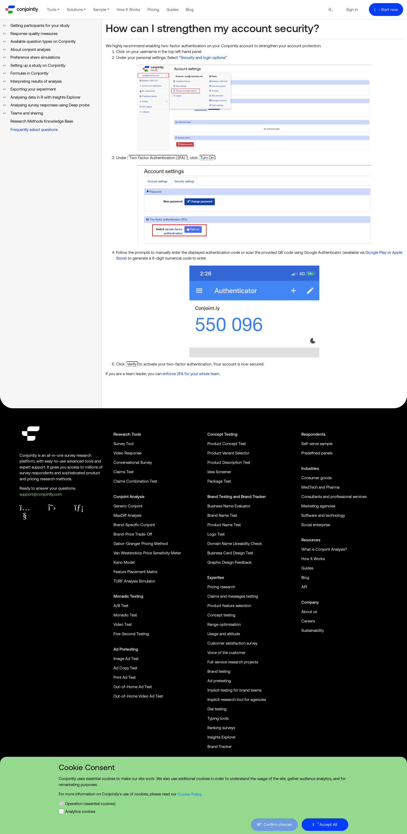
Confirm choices (273, 824)
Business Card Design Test (230, 553)
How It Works (128, 9)
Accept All (325, 824)
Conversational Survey (132, 462)
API (304, 587)
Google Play (376, 252)
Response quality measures (33, 33)
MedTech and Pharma (320, 487)
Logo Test (216, 534)
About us (309, 611)
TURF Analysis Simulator (134, 581)
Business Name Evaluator (228, 506)
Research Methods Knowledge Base (41, 121)
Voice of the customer (226, 652)
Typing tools (218, 718)
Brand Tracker (253, 496)
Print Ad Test (124, 677)
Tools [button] (51, 9)
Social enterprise (315, 525)
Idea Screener (219, 472)
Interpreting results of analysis (36, 81)
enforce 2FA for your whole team (191, 373)
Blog (190, 9)
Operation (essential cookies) (90, 803)
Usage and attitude (223, 634)
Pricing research (221, 587)
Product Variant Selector (228, 453)
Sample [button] (99, 9)
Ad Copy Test (125, 668)
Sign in (352, 9)
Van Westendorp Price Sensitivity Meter (147, 553)
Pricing (153, 9)
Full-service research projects (232, 662)
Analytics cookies (80, 811)
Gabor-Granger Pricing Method (140, 543)
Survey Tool (123, 443)
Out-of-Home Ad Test (132, 687)
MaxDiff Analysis (127, 515)
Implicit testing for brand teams (234, 690)
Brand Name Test (222, 515)
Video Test (122, 624)
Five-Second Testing (131, 634)
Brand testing (218, 671)
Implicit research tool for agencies (236, 699)
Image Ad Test (126, 658)
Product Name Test (224, 525)
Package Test (219, 481)
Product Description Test (228, 462)
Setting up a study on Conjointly (37, 65)
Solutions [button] (75, 9)
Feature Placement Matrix (135, 571)
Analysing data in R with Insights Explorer (45, 97)
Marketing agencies (318, 506)
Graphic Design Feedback (229, 562)
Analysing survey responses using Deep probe (49, 105)
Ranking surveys (221, 727)
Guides (172, 9)
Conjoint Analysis (129, 496)
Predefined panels (316, 453)
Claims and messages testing (232, 596)
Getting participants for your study (39, 25)
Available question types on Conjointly (43, 41)
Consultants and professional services (334, 496)
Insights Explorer (221, 737)
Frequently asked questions (34, 129)
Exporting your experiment (33, 89)
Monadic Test (125, 615)
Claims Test (123, 472)
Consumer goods (316, 478)
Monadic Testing (128, 596)
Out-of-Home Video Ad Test (138, 696)
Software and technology (323, 515)
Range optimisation (224, 624)
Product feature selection (229, 605)
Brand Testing (219, 496)
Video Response (127, 453)
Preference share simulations (35, 57)
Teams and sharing (26, 113)
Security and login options (203, 57)
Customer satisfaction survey (232, 643)
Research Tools (127, 434)
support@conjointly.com (41, 494)
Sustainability (312, 630)
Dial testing (216, 709)
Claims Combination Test (135, 481)
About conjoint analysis (30, 49)
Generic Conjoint (127, 506)
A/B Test (120, 605)
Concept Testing (222, 434)
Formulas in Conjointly (29, 73)
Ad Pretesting (125, 649)
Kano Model (124, 562)
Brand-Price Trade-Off (132, 534)
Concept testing (221, 615)
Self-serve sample (316, 443)
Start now (386, 9)
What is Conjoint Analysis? (324, 549)
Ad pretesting (219, 681)
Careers (308, 621)
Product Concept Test (226, 443)
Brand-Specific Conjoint (134, 525)
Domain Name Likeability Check (234, 543)
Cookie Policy (189, 794)
